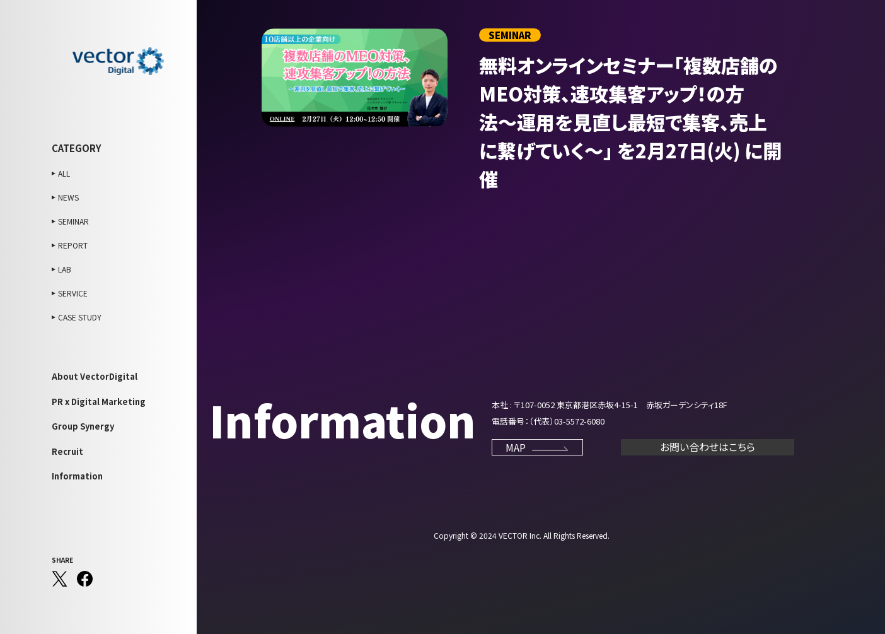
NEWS (68, 197)
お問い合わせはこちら (707, 446)
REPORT (73, 245)
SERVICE (73, 293)
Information (77, 476)
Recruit (67, 451)
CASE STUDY (79, 317)
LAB (64, 269)
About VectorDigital (94, 376)
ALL (64, 173)
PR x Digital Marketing (99, 402)
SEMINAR (73, 221)
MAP (538, 447)
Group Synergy (83, 426)
